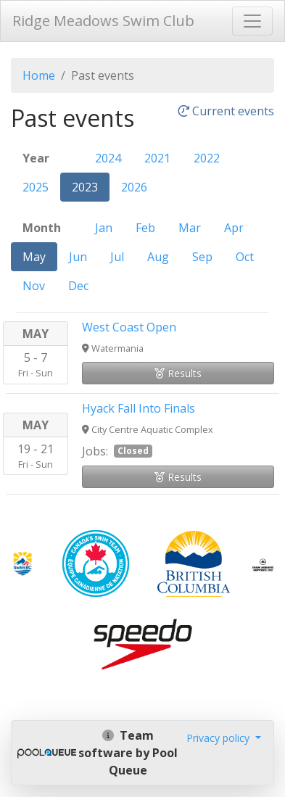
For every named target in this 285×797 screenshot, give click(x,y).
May (34, 257)
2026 (134, 187)
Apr (234, 228)
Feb (145, 228)
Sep (202, 257)
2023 (85, 187)
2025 (35, 187)
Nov (33, 286)
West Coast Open (129, 327)
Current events (226, 111)
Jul (117, 257)
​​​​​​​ (22, 562)
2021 (157, 158)
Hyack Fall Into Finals (138, 408)
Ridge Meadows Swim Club (103, 20)
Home (38, 75)
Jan (103, 228)
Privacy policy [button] (219, 738)
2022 (207, 158)
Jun (78, 257)
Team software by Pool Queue (128, 752)
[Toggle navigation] (252, 21)
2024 (108, 158)
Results (178, 373)
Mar (189, 228)
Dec (78, 286)
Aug (158, 257)
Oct (245, 257)
